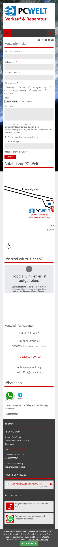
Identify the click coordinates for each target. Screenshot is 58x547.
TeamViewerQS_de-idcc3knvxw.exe (29, 487)
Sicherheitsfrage (12, 143)
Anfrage (11, 87)
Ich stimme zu (29, 543)
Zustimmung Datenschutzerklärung (23, 138)
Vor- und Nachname (14, 51)
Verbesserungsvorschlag (15, 90)
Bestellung (36, 90)
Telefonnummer (12, 72)
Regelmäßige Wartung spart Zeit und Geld (31, 507)
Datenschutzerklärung (38, 539)
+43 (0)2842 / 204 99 (29, 358)
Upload (7, 97)
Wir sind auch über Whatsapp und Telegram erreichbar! (30, 519)
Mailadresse (10, 62)
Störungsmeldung (38, 87)
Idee (23, 87)
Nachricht (9, 106)
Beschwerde (9, 93)
